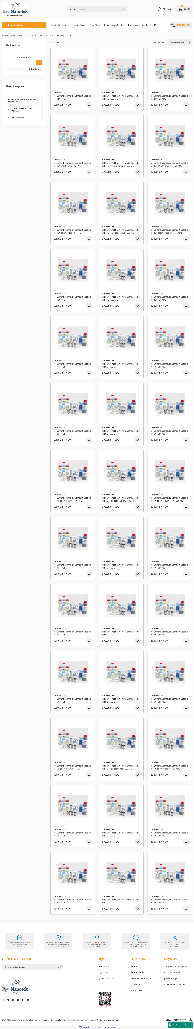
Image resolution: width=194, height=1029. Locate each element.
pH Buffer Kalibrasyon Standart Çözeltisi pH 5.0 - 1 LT (72, 700)
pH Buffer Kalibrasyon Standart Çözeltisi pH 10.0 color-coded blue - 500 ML (121, 231)
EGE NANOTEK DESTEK (180, 1024)
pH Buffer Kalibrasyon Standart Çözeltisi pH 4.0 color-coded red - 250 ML (169, 767)
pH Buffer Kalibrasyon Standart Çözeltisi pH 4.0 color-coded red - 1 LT (72, 767)
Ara (39, 62)
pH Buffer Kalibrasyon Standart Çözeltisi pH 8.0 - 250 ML (169, 432)
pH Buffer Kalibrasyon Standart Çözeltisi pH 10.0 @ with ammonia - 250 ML (169, 164)
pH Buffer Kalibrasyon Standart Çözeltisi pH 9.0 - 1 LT (72, 365)
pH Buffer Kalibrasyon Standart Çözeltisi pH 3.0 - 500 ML (121, 901)
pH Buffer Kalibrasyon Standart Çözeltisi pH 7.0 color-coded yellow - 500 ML (121, 499)
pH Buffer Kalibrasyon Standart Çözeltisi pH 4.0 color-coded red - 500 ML (121, 767)
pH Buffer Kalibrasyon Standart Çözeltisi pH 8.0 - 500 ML (121, 432)
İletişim (134, 966)
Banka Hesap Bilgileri (114, 25)
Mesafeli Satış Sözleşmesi (176, 966)
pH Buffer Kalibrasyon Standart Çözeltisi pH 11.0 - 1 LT (72, 97)
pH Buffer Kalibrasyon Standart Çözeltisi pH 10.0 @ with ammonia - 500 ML (121, 164)
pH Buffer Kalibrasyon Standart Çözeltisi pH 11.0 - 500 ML (121, 97)
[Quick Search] (20, 62)
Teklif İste (95, 25)
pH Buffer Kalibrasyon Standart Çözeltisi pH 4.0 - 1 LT (72, 834)
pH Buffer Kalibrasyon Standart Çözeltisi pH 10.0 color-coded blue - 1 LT (72, 231)
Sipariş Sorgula (138, 984)
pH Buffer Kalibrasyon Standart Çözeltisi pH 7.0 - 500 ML (121, 566)
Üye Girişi (103, 972)
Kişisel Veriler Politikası (174, 984)
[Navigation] (24, 25)
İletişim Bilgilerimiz (59, 25)
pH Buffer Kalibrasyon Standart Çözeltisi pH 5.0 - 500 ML (121, 700)
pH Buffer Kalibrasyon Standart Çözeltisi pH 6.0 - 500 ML (121, 633)
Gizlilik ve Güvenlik (172, 972)
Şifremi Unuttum (107, 978)
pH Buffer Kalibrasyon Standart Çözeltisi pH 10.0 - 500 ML (121, 298)
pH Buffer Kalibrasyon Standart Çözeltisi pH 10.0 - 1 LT (72, 298)
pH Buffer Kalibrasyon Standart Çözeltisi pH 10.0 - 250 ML (169, 298)
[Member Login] (164, 9)
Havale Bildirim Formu (141, 978)
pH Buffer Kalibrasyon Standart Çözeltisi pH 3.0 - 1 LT (72, 901)
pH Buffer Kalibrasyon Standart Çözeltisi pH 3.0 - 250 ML (169, 901)
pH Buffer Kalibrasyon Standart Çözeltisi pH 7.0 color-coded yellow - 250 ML (169, 499)
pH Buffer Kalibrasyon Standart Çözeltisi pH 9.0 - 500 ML (121, 365)
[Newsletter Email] (32, 967)
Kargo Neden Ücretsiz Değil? (142, 25)
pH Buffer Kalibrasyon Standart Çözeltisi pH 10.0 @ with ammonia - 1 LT (72, 164)
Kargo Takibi (137, 990)
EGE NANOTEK (59, 92)
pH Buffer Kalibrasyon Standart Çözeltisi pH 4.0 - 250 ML (169, 834)
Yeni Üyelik (104, 966)
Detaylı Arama (35, 69)
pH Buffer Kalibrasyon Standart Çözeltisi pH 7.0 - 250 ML (169, 566)
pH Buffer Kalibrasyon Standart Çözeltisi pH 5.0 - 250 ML (169, 700)
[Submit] (60, 967)
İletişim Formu (79, 25)
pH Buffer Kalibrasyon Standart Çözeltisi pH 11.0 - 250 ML (169, 97)
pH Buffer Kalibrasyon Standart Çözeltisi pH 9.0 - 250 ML (169, 365)
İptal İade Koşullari (172, 978)
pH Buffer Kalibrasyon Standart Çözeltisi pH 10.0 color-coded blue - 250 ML (169, 231)
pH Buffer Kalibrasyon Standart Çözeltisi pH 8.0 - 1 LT (72, 432)
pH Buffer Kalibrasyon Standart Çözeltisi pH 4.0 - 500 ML (121, 834)
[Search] (97, 9)
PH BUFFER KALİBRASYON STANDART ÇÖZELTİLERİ (54, 36)
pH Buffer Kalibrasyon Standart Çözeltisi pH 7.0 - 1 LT (72, 566)
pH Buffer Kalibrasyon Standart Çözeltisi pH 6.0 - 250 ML (169, 633)
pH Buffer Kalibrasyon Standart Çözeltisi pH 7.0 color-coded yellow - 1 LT (72, 499)
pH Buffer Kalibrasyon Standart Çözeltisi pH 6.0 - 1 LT (72, 633)
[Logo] (15, 9)
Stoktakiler (58, 42)
